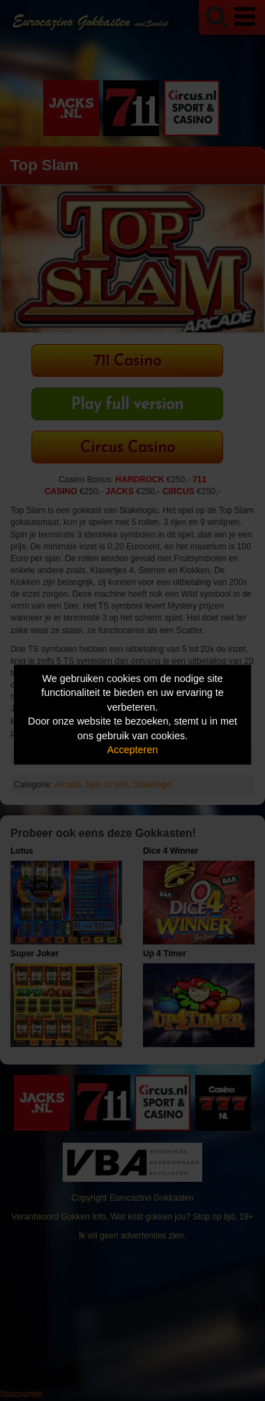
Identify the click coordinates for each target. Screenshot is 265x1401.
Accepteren (132, 750)
